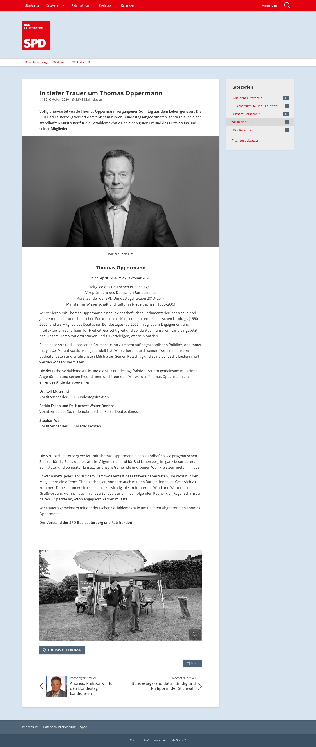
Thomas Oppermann (65, 650)
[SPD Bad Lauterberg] (36, 35)
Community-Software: (158, 740)
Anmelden (269, 5)
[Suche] (287, 5)
